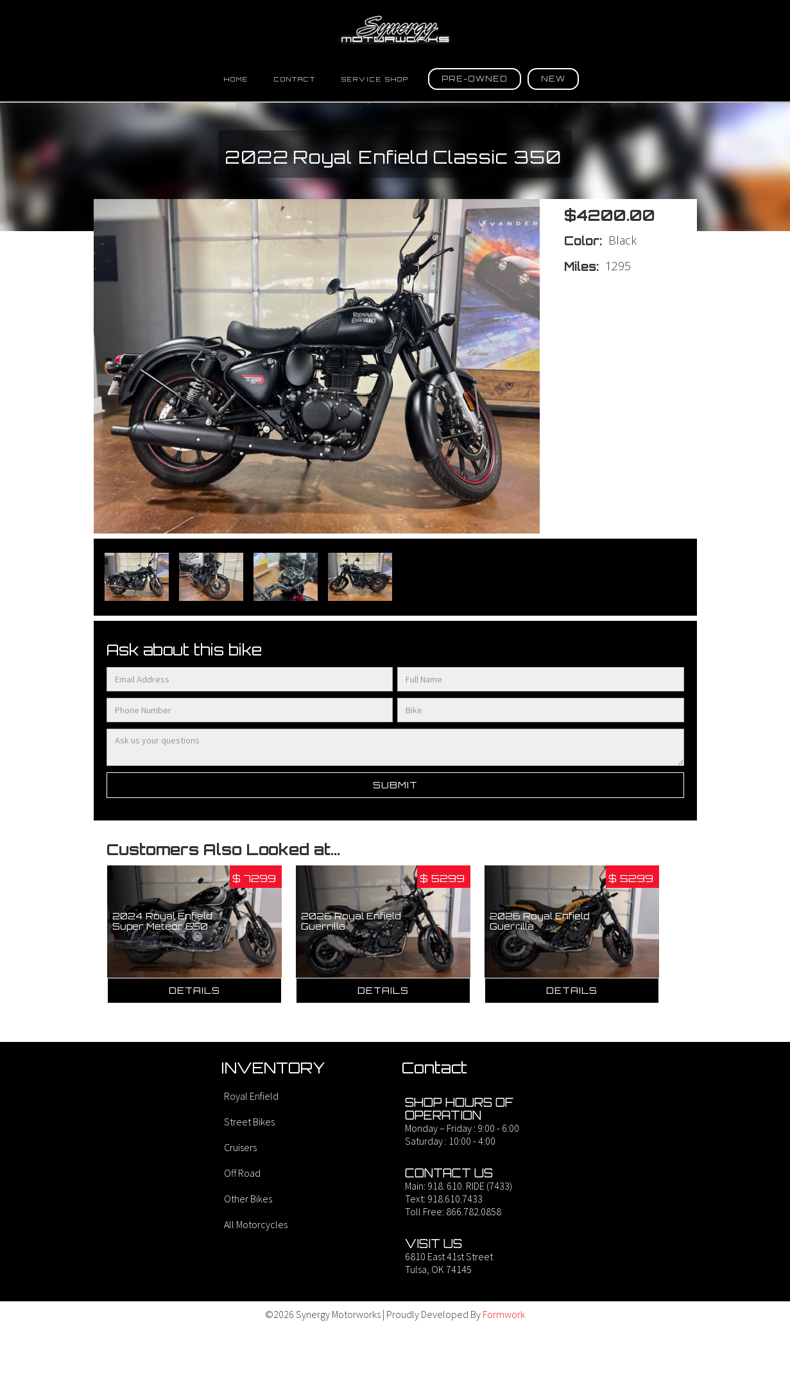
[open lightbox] (136, 577)
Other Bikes (248, 1198)
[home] (395, 30)
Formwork (504, 1314)
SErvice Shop (375, 79)
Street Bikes (249, 1121)
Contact (295, 79)
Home (236, 79)
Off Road (242, 1173)
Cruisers (240, 1147)
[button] (474, 79)
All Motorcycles (256, 1224)
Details (194, 990)
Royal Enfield (251, 1095)
